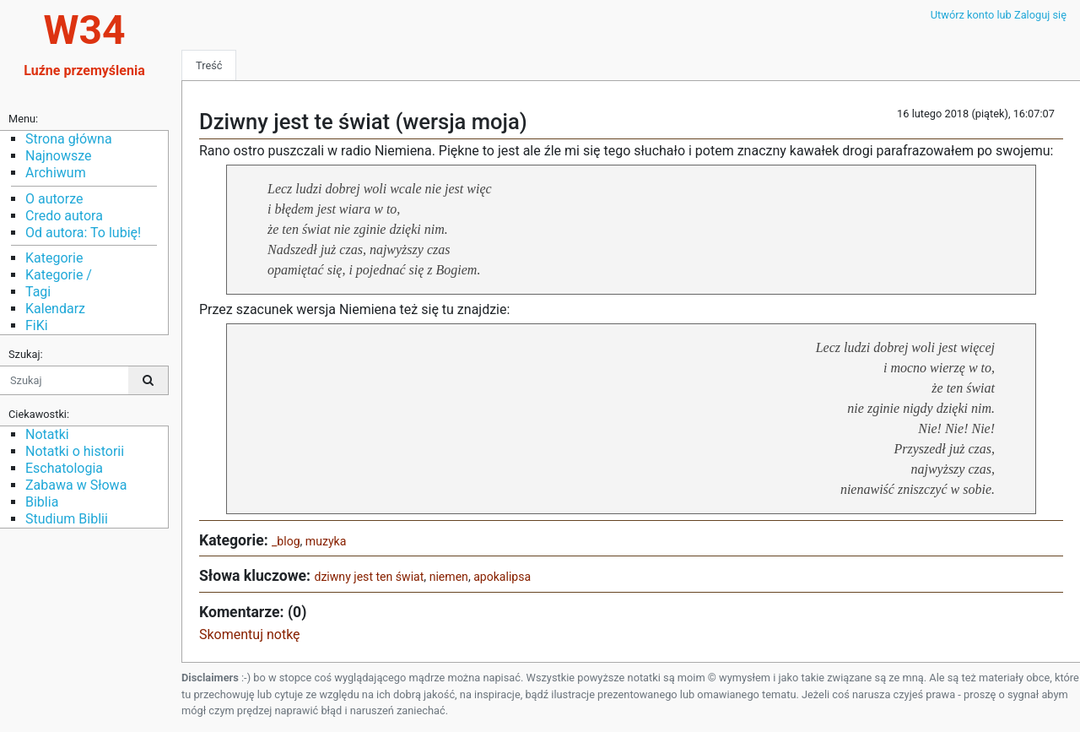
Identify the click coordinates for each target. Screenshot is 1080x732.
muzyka (326, 541)
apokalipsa (502, 576)
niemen (448, 576)
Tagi (38, 292)
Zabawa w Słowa (76, 485)
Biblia (41, 502)
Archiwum (55, 173)
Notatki (47, 434)
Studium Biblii (66, 519)
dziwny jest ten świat (369, 576)
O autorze (54, 199)
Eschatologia (64, 468)
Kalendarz (55, 309)
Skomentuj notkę (249, 634)
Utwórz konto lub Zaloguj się (998, 14)
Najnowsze (58, 156)
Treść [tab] (209, 65)
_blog (286, 541)
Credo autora (64, 216)
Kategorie (54, 258)
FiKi (36, 325)
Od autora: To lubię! (83, 233)
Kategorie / (58, 275)
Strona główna (68, 139)
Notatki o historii (74, 451)
